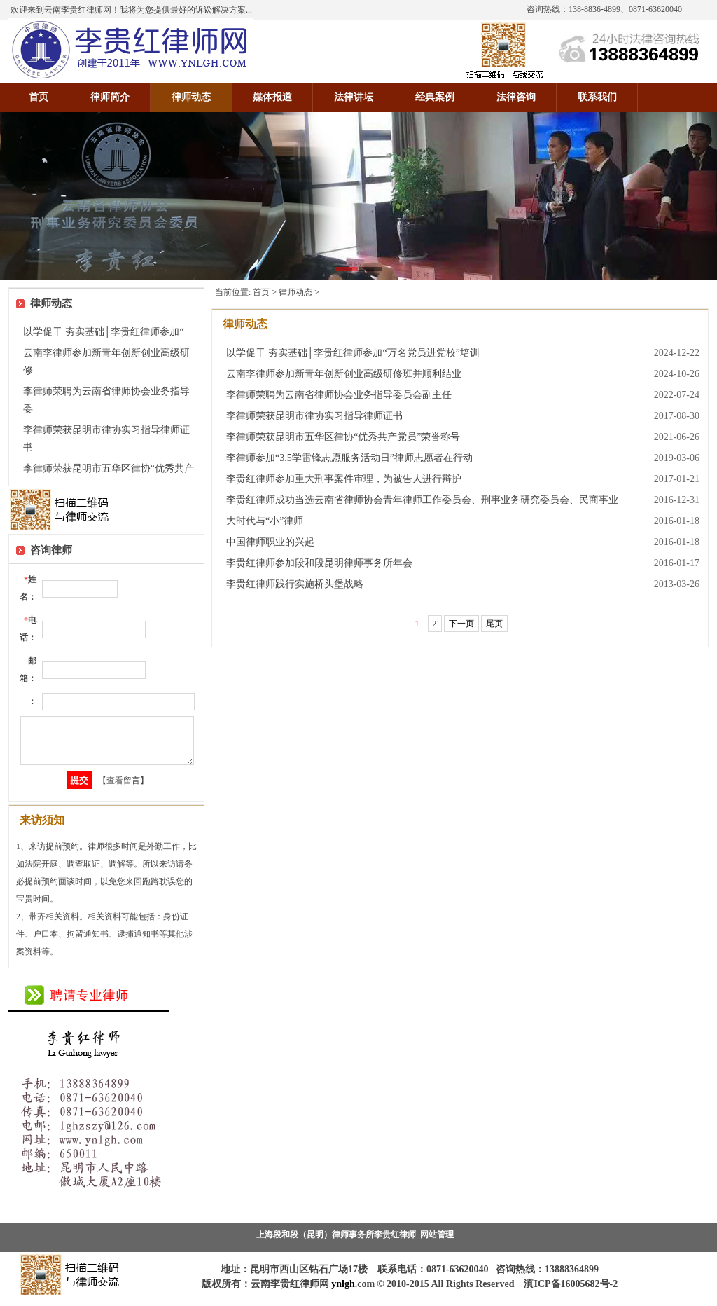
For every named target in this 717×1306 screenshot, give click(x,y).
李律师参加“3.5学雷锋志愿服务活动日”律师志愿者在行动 (349, 458)
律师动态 (191, 97)
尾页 (494, 623)
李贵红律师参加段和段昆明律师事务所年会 (319, 563)
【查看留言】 (123, 789)
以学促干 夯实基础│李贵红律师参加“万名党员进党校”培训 (353, 353)
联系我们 (597, 97)
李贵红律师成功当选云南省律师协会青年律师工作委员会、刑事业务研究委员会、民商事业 (422, 500)
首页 (38, 97)
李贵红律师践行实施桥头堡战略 (294, 584)
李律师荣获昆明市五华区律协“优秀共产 (108, 468)
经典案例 (434, 97)
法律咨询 (516, 97)
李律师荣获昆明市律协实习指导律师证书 (314, 416)
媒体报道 (272, 97)
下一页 (461, 623)
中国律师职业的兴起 (270, 542)
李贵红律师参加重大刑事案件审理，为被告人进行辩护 (343, 479)
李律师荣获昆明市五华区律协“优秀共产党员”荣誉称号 (343, 437)
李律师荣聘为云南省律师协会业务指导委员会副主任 (339, 395)
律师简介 (110, 97)
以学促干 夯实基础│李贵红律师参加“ (103, 331)
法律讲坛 (353, 97)
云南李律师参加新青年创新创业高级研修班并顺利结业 (343, 374)
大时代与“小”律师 (264, 521)
